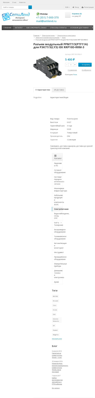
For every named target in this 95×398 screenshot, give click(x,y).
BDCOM (55, 296)
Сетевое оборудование (58, 171)
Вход (76, 7)
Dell (54, 314)
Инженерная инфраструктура (58, 189)
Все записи (56, 388)
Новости (22, 2)
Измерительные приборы (58, 265)
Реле (75, 75)
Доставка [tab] (59, 90)
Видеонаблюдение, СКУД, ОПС (58, 215)
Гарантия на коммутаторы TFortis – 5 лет (57, 355)
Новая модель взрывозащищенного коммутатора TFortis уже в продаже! (57, 367)
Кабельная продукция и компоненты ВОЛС (58, 200)
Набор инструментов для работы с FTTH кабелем (57, 381)
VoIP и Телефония (58, 224)
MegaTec (56, 335)
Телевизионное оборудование (58, 237)
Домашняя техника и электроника (58, 274)
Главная (7, 28)
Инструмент (58, 252)
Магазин (6, 2)
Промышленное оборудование (58, 258)
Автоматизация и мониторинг (58, 245)
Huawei (55, 330)
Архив (56, 282)
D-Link (55, 310)
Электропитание (58, 209)
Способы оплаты (58, 28)
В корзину (84, 65)
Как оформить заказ (36, 28)
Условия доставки (79, 28)
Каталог (19, 28)
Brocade (55, 301)
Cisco (54, 305)
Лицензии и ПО (58, 164)
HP (54, 325)
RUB (67, 7)
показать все (57, 339)
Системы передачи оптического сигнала (58, 180)
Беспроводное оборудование (58, 230)
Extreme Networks (56, 320)
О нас (14, 2)
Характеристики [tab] (42, 90)
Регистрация (88, 7)
